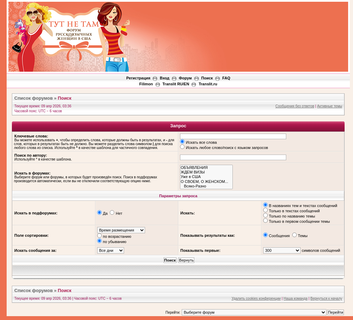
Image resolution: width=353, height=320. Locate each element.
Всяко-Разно (206, 186)
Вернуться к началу (326, 298)
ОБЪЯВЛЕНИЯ (206, 167)
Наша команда (295, 298)
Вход (164, 78)
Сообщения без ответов (294, 106)
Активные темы (329, 106)
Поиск (207, 78)
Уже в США (206, 177)
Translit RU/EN (176, 84)
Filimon (146, 84)
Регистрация (138, 78)
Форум (185, 78)
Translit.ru (208, 84)
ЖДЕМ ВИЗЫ (206, 172)
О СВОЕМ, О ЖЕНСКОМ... (206, 181)
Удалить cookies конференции (256, 298)
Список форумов (33, 98)
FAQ (226, 78)
